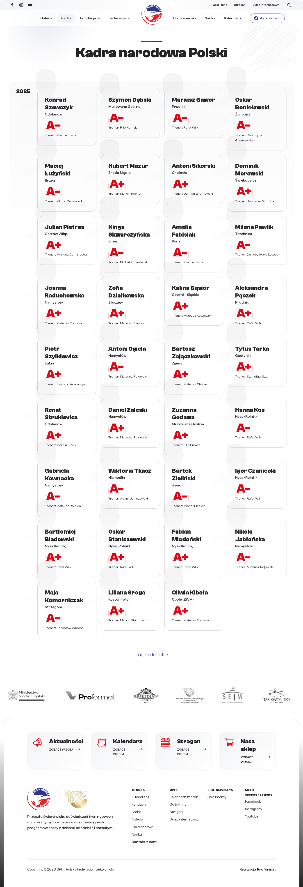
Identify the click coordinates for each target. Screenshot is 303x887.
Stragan (240, 5)
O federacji (140, 797)
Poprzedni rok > (151, 654)
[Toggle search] (289, 5)
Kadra (66, 18)
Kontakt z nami (144, 842)
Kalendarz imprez (184, 797)
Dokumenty (216, 797)
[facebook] (12, 5)
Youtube (251, 816)
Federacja (117, 18)
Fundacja (88, 18)
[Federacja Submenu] (130, 18)
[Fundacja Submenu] (100, 18)
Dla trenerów (184, 18)
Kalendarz (232, 18)
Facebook (253, 801)
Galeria (46, 18)
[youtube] (30, 5)
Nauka (210, 18)
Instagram (253, 809)
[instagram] (21, 5)
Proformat (266, 869)
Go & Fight (220, 5)
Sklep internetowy (266, 5)
